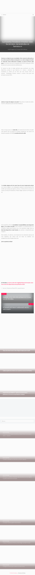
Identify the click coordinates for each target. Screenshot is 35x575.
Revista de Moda (21, 573)
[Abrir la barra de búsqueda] (33, 14)
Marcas (25, 49)
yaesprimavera (21, 288)
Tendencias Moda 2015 (12, 288)
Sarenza (4, 288)
